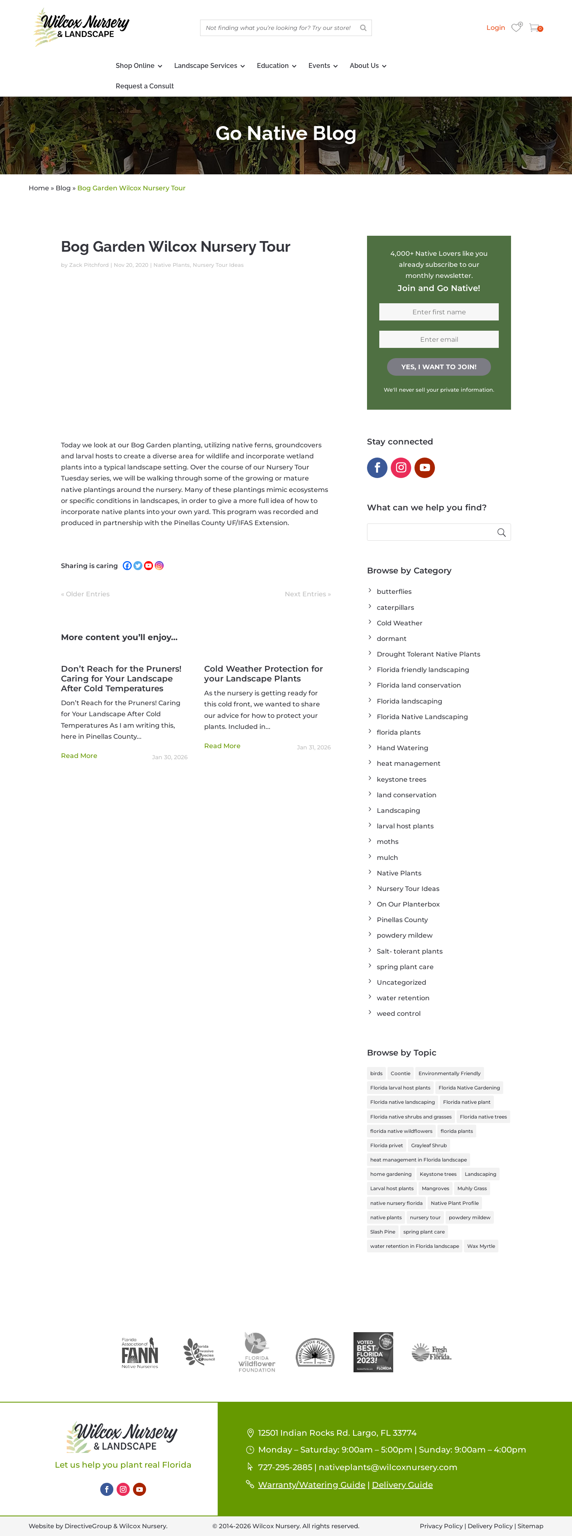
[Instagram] (159, 565)
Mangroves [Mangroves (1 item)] (435, 1188)
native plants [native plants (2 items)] (386, 1217)
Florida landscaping (409, 701)
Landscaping (398, 810)
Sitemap (530, 1526)
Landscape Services (205, 66)
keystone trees (401, 779)
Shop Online (135, 66)
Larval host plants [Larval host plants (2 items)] (392, 1188)
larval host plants (405, 826)
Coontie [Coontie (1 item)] (400, 1073)
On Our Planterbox (408, 904)
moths (388, 842)
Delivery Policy (490, 1526)
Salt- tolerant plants (410, 951)
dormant (392, 639)
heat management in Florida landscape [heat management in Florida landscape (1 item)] (418, 1160)
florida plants (399, 732)
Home (39, 188)
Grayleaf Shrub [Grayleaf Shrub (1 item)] (429, 1145)
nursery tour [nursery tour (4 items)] (425, 1217)
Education (273, 66)
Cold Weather (400, 623)
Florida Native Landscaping (422, 717)
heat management (409, 763)
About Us (364, 66)
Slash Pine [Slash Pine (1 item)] (382, 1232)
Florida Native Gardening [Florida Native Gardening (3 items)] (469, 1088)
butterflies (394, 591)
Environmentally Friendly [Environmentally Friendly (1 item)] (450, 1073)
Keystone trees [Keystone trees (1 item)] (438, 1174)
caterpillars (395, 607)
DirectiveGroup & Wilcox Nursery (115, 1526)
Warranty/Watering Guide (311, 1485)
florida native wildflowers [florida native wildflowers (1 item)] (401, 1131)
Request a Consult (145, 86)
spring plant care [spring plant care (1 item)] (424, 1232)
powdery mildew (404, 935)
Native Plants (171, 265)
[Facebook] (127, 565)
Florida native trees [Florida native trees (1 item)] (483, 1117)
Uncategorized (401, 982)
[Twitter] (137, 565)
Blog (63, 188)
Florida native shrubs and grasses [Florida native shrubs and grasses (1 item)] (411, 1117)
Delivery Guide (402, 1485)
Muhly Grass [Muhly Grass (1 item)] (472, 1188)
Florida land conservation (419, 685)
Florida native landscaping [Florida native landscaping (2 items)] (402, 1102)
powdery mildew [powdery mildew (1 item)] (470, 1217)
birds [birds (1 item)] (376, 1073)
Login (495, 28)
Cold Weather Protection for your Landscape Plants (263, 673)
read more (79, 756)
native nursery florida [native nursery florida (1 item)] (396, 1203)
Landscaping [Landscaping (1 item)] (480, 1174)
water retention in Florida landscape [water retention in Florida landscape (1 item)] (414, 1246)
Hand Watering (402, 748)
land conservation (407, 795)
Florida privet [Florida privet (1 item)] (386, 1145)
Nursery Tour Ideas (218, 265)
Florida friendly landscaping (423, 670)
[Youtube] (148, 565)
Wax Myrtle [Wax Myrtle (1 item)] (481, 1246)
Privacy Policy (441, 1526)
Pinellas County (402, 920)
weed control (399, 1013)
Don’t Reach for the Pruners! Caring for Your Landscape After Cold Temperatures (121, 678)
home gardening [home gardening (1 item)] (391, 1174)
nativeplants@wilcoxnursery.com (388, 1467)
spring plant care (405, 967)
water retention (403, 998)
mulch (387, 858)
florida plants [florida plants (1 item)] (457, 1131)
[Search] (363, 28)
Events (319, 66)
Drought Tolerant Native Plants (428, 654)
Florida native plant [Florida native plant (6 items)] (467, 1102)
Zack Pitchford (89, 265)
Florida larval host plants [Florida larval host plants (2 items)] (400, 1088)
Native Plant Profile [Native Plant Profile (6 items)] (455, 1203)
